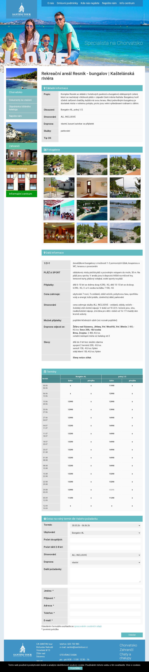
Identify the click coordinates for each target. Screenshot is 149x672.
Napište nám (109, 3)
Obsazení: (49, 109)
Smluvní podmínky (67, 3)
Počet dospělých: (53, 539)
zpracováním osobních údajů (88, 626)
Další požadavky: (53, 569)
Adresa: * (49, 605)
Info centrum (127, 3)
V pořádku (75, 668)
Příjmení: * (49, 598)
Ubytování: (49, 532)
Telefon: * (49, 613)
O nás (50, 3)
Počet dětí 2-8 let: (53, 547)
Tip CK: (48, 138)
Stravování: (50, 116)
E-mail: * (48, 620)
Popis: (47, 94)
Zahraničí (126, 650)
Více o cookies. (133, 665)
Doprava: (49, 123)
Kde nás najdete (90, 3)
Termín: (48, 524)
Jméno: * (49, 590)
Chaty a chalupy (125, 656)
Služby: (47, 131)
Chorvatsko (128, 645)
